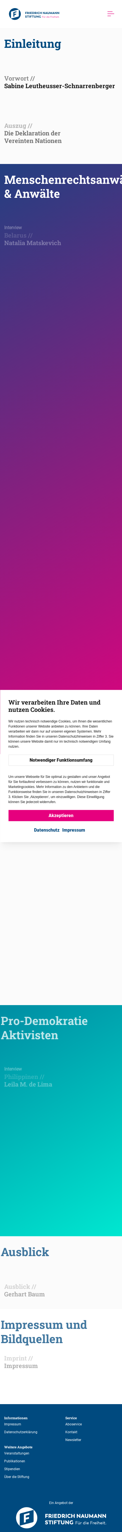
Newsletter (73, 1440)
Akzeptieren (61, 815)
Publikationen (14, 1461)
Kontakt (71, 1432)
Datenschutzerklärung (20, 1432)
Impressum (12, 1424)
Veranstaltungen (16, 1453)
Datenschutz (46, 830)
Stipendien (12, 1469)
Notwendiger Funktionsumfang (61, 760)
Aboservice (73, 1424)
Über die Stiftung (16, 1477)
